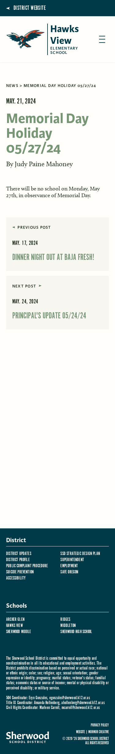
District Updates (18, 554)
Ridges (65, 619)
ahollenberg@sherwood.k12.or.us (82, 703)
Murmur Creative (98, 732)
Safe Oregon (69, 572)
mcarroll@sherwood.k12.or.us (81, 708)
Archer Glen (15, 619)
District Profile (18, 560)
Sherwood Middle (18, 632)
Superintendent (72, 560)
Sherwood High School (76, 632)
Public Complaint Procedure (27, 566)
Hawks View (14, 625)
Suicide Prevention (20, 572)
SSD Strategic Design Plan (80, 554)
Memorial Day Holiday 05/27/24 (60, 85)
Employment (69, 566)
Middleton (68, 625)
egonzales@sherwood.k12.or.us (69, 698)
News (12, 85)
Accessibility (15, 578)
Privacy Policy (100, 725)
